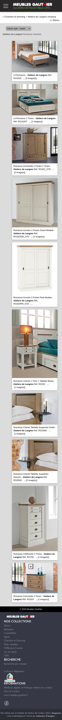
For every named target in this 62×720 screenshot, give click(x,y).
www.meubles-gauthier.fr (16, 695)
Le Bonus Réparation (14, 671)
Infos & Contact (12, 691)
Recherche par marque (15, 664)
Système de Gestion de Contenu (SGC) (39, 713)
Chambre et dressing (15, 16)
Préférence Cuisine (13, 648)
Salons (7, 625)
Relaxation (9, 629)
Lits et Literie (10, 652)
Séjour (7, 637)
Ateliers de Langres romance (42, 16)
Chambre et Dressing (14, 640)
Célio (6, 655)
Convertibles (10, 633)
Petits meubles (11, 644)
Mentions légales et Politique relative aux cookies (28, 687)
